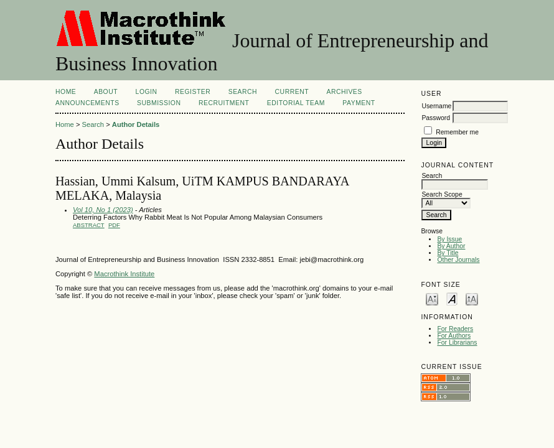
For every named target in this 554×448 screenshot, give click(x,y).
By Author (451, 246)
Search (242, 91)
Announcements (87, 103)
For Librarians (457, 342)
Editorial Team (296, 103)
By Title (447, 253)
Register (192, 91)
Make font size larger (472, 298)
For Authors (454, 335)
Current (292, 91)
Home (65, 91)
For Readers (455, 328)
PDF (114, 225)
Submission (159, 103)
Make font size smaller (432, 298)
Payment (358, 103)
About (106, 91)
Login (146, 91)
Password (435, 117)
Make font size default (452, 298)
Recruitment (224, 103)
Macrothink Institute (124, 274)
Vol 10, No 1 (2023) (103, 209)
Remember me (457, 132)
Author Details (135, 124)
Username (436, 106)
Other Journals (458, 259)
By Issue (449, 239)
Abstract (89, 225)
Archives (344, 91)
